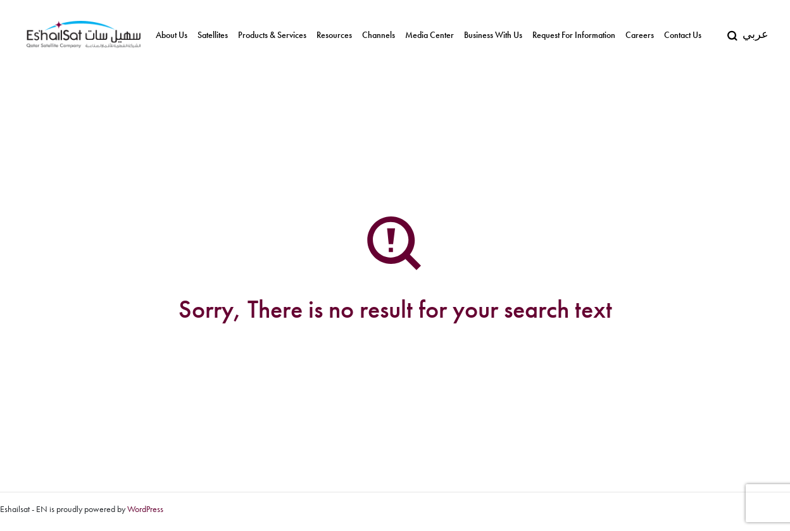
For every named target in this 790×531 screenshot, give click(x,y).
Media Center (429, 35)
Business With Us (493, 35)
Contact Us (682, 35)
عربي (755, 34)
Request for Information (573, 35)
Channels (378, 35)
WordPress (145, 509)
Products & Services (272, 35)
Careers (639, 35)
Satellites (213, 35)
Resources (334, 35)
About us (171, 35)
